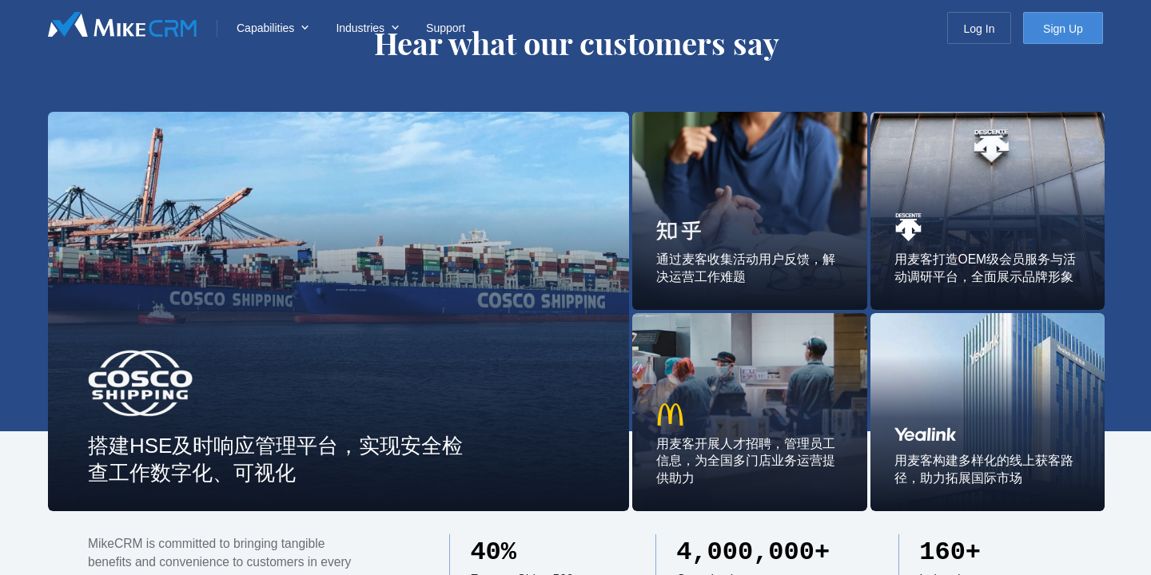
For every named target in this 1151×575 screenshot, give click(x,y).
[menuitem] (270, 28)
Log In (979, 28)
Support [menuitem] (445, 28)
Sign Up (1063, 28)
